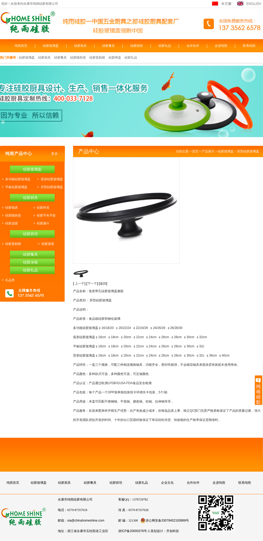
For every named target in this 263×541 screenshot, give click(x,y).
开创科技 (172, 531)
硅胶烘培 (30, 234)
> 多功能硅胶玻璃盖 (15, 179)
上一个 (79, 283)
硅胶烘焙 (136, 46)
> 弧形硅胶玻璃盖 (49, 179)
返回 (103, 283)
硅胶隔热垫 (78, 57)
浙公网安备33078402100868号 (164, 520)
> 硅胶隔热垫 (10, 215)
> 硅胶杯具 (40, 207)
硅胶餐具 (108, 46)
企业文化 (167, 483)
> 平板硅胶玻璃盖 (13, 187)
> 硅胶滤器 (9, 223)
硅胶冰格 (30, 262)
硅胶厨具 (80, 46)
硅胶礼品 (164, 46)
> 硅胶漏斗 (40, 223)
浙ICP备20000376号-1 (134, 531)
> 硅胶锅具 (9, 207)
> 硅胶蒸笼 (45, 244)
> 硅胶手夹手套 (44, 215)
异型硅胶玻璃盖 (248, 151)
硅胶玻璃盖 (51, 46)
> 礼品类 (7, 280)
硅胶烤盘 (115, 57)
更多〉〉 (58, 154)
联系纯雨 (249, 46)
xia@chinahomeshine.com (85, 520)
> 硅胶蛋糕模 (10, 244)
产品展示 (208, 151)
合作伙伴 (193, 46)
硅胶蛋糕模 (97, 57)
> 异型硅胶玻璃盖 (49, 187)
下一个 (92, 283)
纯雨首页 (21, 46)
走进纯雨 (221, 46)
